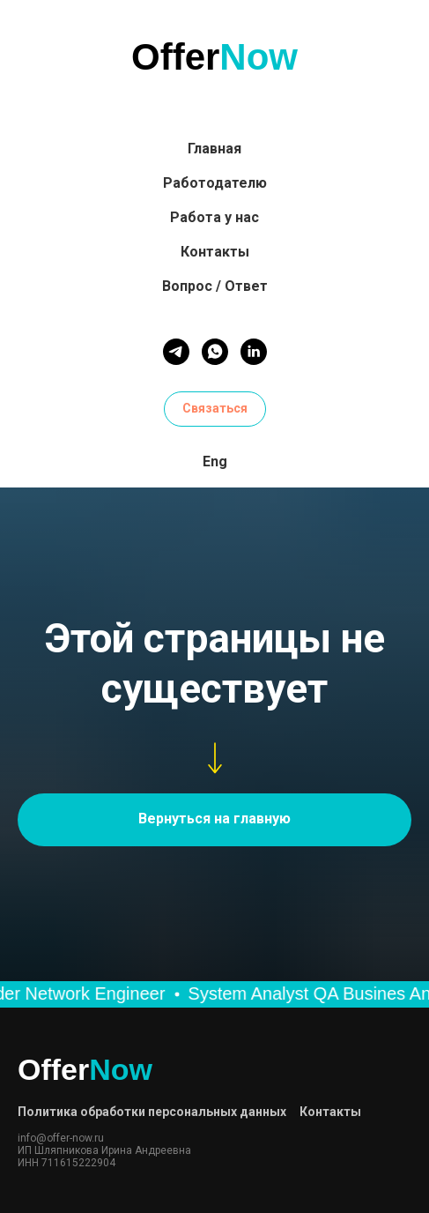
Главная (214, 148)
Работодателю (215, 183)
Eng (215, 461)
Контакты (215, 251)
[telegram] (176, 352)
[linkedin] (253, 352)
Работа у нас (214, 217)
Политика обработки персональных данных (152, 1112)
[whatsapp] (215, 352)
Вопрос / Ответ (215, 286)
